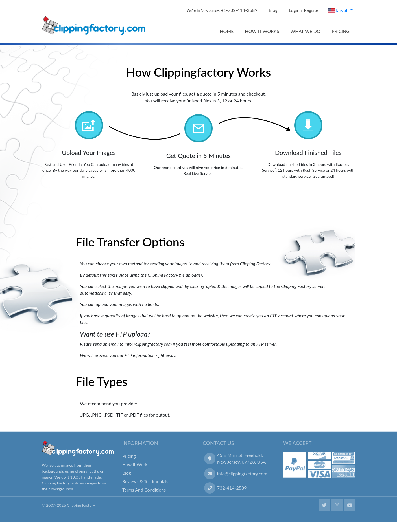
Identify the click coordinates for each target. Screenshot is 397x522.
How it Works (135, 464)
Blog (273, 10)
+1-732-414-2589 (222, 10)
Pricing (129, 456)
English (338, 10)
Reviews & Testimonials (145, 481)
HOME (227, 31)
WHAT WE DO (305, 31)
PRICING (341, 31)
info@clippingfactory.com (242, 473)
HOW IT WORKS (262, 31)
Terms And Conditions (144, 489)
